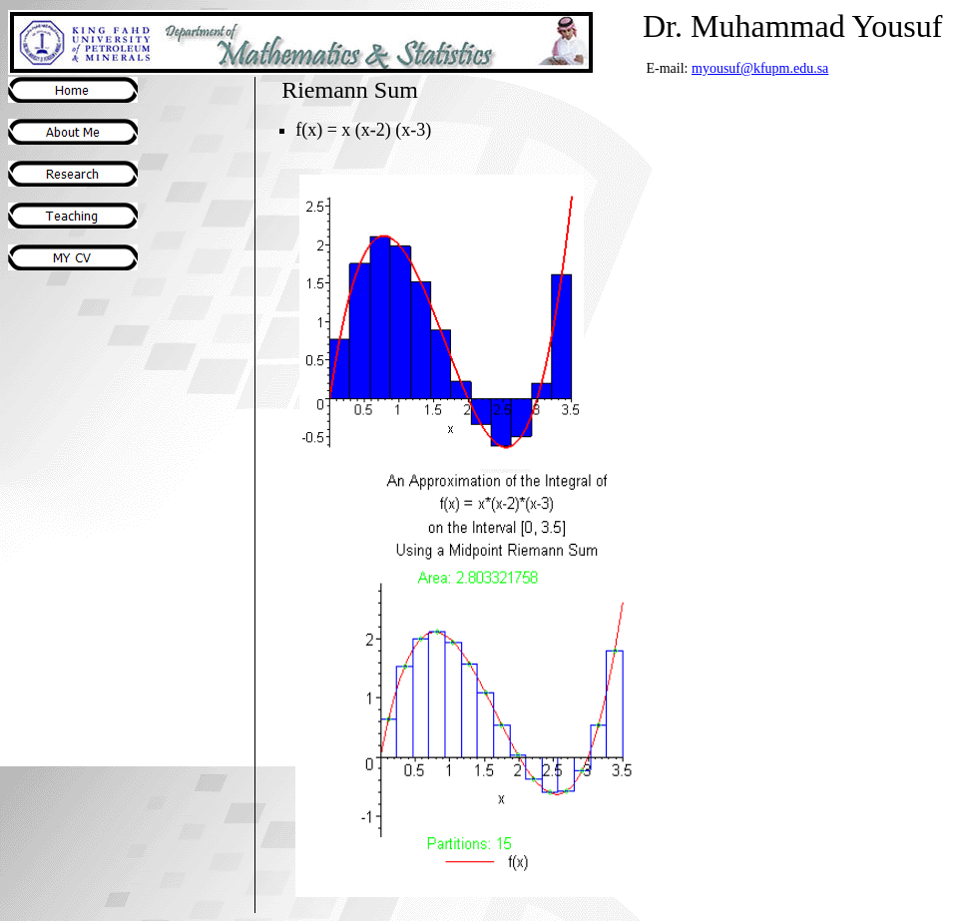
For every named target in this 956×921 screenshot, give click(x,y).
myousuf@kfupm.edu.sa (760, 68)
